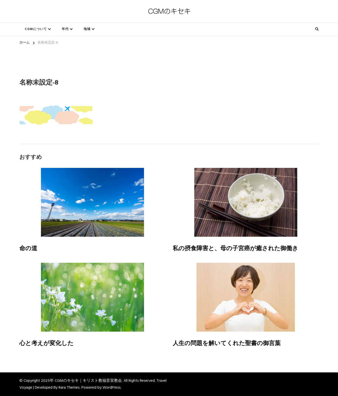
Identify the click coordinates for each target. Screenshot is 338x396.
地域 (87, 29)
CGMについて (36, 29)
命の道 (28, 248)
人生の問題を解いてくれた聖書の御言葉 (227, 343)
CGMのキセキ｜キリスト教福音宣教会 (88, 381)
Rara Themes (69, 387)
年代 (65, 29)
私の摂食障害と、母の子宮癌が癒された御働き (235, 248)
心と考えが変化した (46, 343)
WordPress (112, 387)
